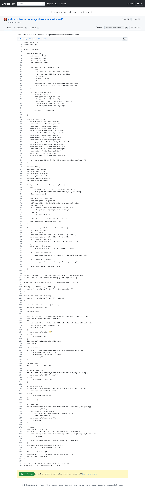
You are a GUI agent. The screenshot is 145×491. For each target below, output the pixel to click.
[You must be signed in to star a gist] (125, 19)
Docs (75, 485)
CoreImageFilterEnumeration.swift (44, 19)
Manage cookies (91, 485)
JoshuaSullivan (16, 19)
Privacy (48, 485)
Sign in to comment (89, 474)
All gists (50, 4)
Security (55, 485)
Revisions (20, 28)
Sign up (139, 3)
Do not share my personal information (110, 485)
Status (61, 485)
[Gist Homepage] (8, 3)
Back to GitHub (60, 4)
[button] (126, 27)
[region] (72, 254)
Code (8, 28)
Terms (42, 485)
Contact (81, 485)
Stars (34, 28)
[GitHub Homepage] (23, 485)
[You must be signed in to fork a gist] (136, 19)
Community (69, 485)
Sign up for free (27, 474)
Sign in (130, 3)
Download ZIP (135, 28)
